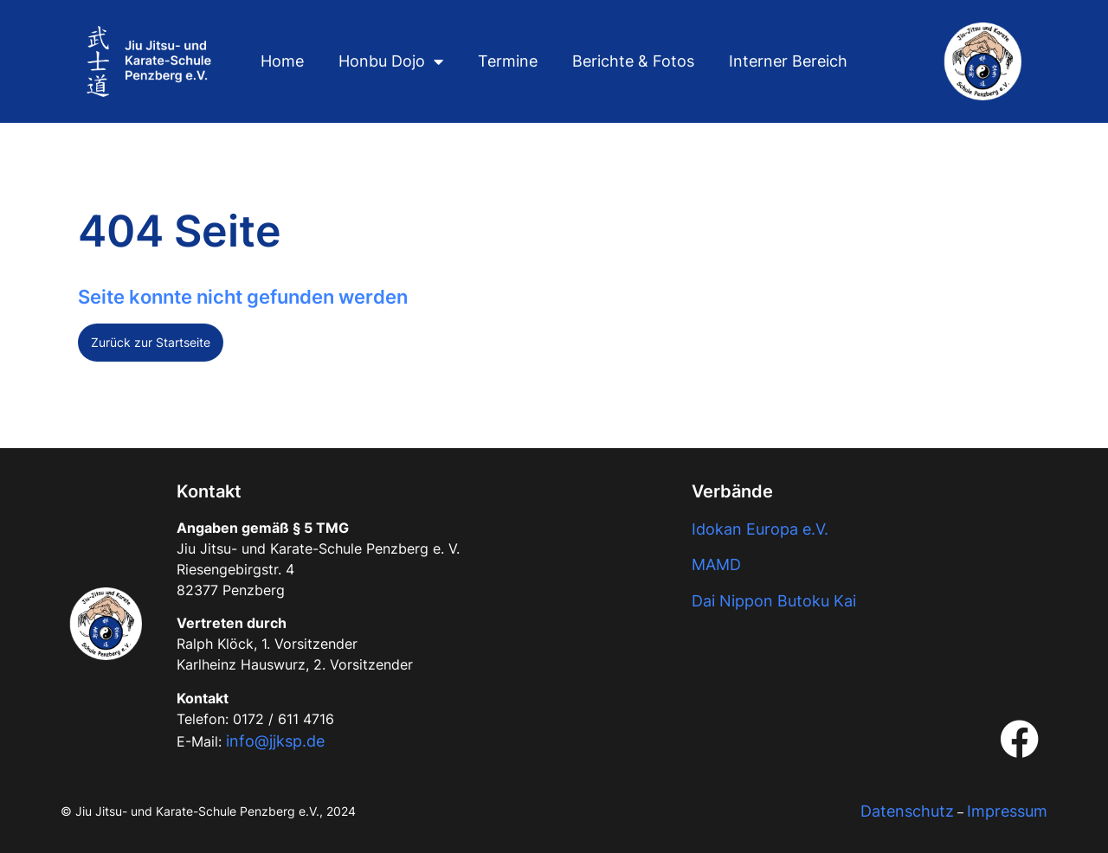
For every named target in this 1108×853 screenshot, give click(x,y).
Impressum (1007, 811)
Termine (508, 61)
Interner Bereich (788, 61)
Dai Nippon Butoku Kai (774, 601)
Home (282, 61)
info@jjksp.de (275, 741)
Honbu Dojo (390, 61)
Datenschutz (907, 811)
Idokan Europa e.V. (760, 529)
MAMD (716, 564)
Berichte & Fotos (633, 61)
